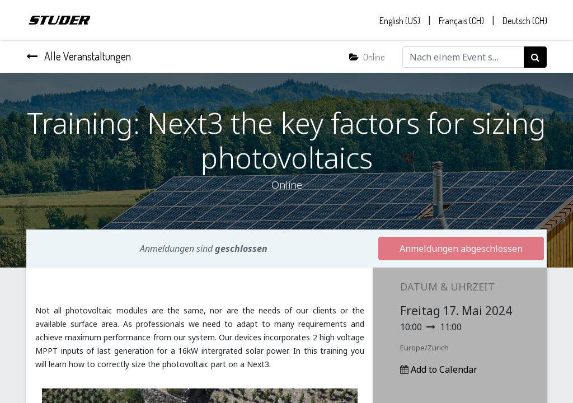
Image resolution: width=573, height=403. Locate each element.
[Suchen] (535, 57)
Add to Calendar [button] (444, 370)
